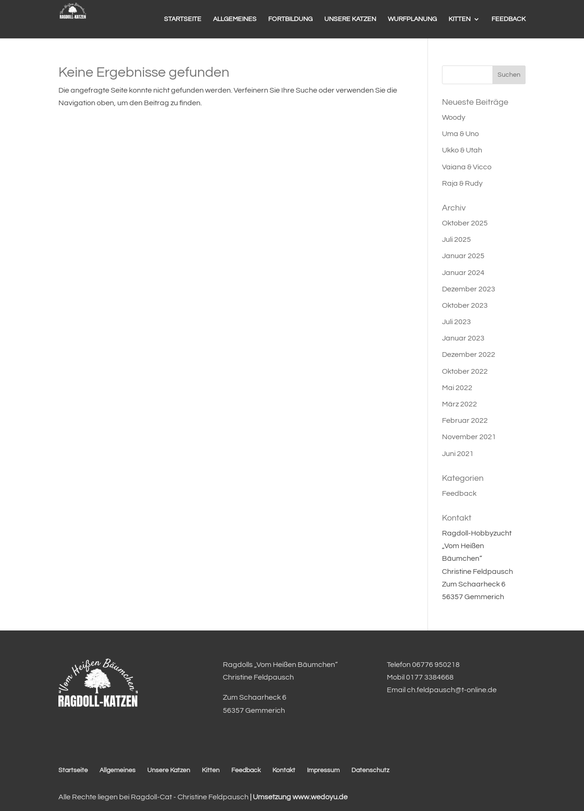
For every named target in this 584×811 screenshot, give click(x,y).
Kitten (211, 770)
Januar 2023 (463, 338)
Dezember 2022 (468, 354)
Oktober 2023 (465, 305)
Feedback (459, 493)
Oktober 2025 (465, 223)
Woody (453, 117)
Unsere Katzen (168, 770)
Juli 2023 (456, 322)
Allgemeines (117, 770)
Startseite (73, 770)
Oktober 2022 (465, 371)
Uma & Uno (460, 134)
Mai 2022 (457, 387)
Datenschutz (370, 770)
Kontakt (283, 770)
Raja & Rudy (462, 183)
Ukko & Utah (462, 150)
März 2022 (459, 404)
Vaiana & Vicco (466, 167)
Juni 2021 (458, 453)
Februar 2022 (465, 420)
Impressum (323, 770)
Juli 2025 (456, 239)
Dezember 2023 (468, 289)
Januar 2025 (463, 256)
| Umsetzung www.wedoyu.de (298, 797)
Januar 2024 (463, 272)
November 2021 (469, 437)
